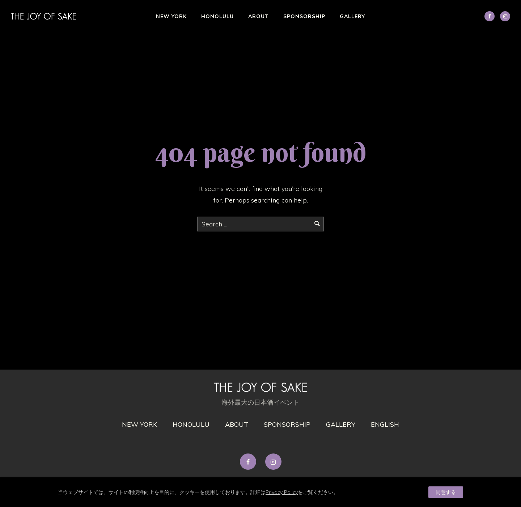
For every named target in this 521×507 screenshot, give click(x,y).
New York (171, 16)
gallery (340, 424)
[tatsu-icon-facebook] (250, 461)
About (258, 16)
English (385, 424)
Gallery (352, 16)
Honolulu (217, 16)
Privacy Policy (282, 492)
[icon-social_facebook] (491, 16)
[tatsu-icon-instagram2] (505, 16)
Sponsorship (304, 16)
